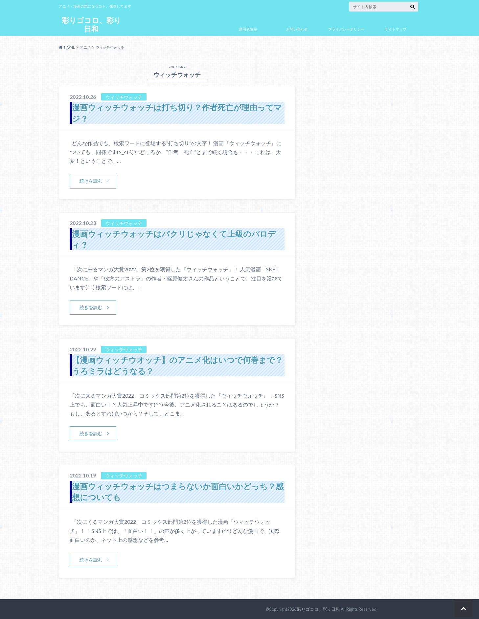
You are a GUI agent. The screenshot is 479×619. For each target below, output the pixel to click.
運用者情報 (248, 29)
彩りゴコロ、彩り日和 (91, 24)
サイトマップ (395, 29)
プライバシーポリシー (346, 29)
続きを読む (91, 181)
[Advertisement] (359, 230)
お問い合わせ (297, 29)
